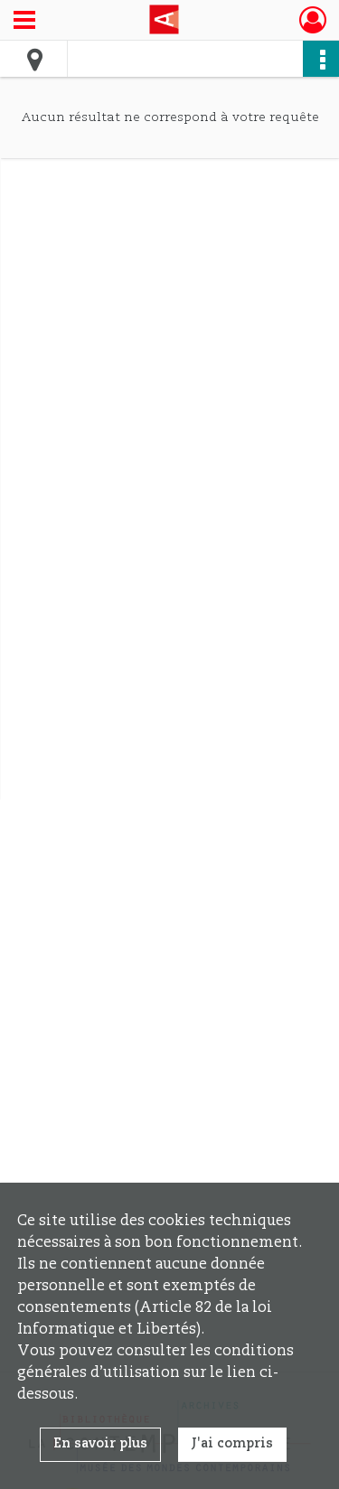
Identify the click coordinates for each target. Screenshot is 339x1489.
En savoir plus (100, 1443)
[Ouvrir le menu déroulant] (24, 22)
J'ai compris (232, 1443)
